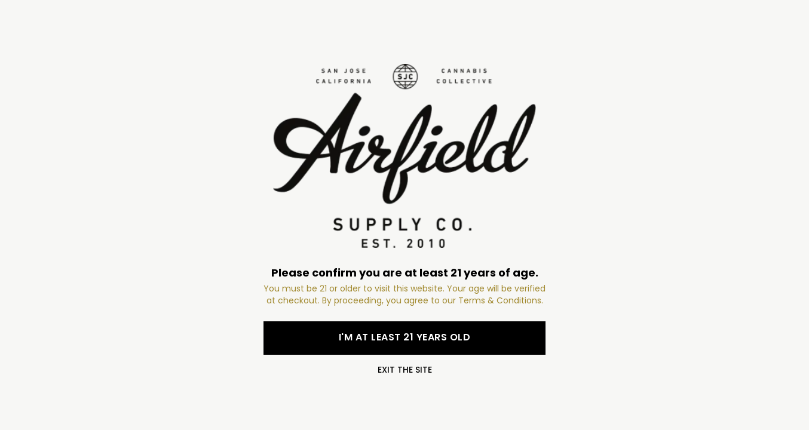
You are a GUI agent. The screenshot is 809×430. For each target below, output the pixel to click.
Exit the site (405, 370)
